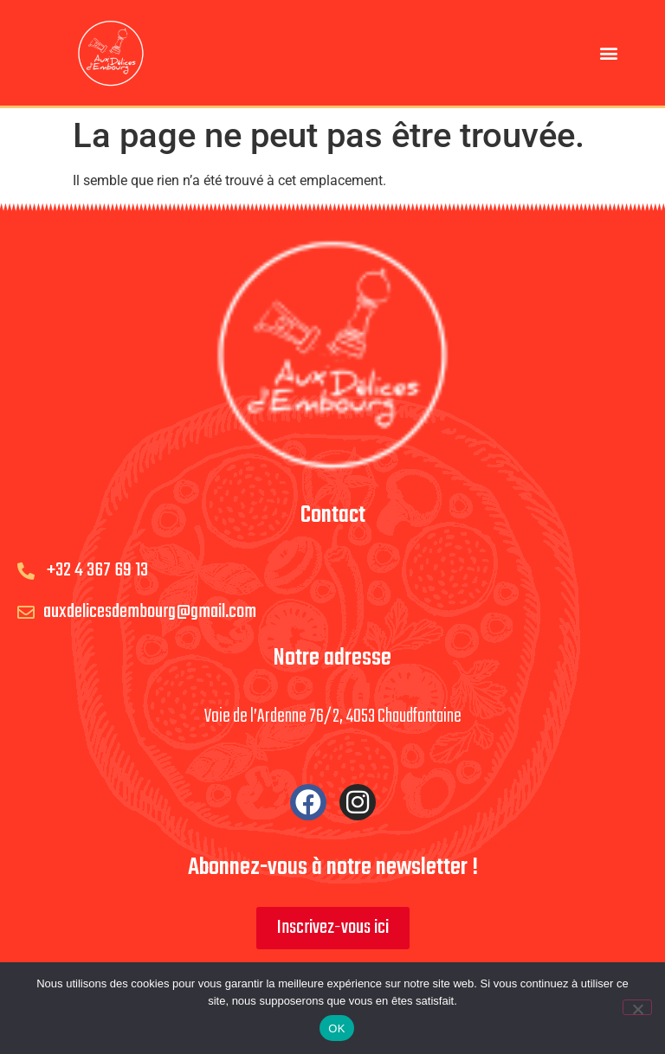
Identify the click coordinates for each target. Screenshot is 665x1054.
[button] (609, 52)
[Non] (637, 1007)
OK (336, 1028)
